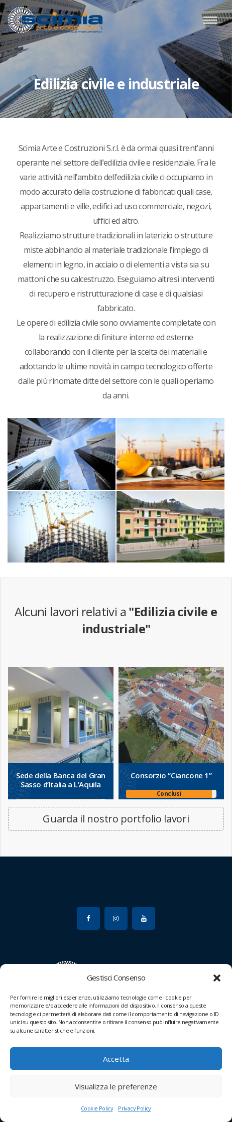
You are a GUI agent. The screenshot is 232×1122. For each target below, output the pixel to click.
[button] (217, 977)
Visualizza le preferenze (116, 1086)
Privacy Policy (134, 1108)
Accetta (116, 1059)
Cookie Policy (97, 1108)
